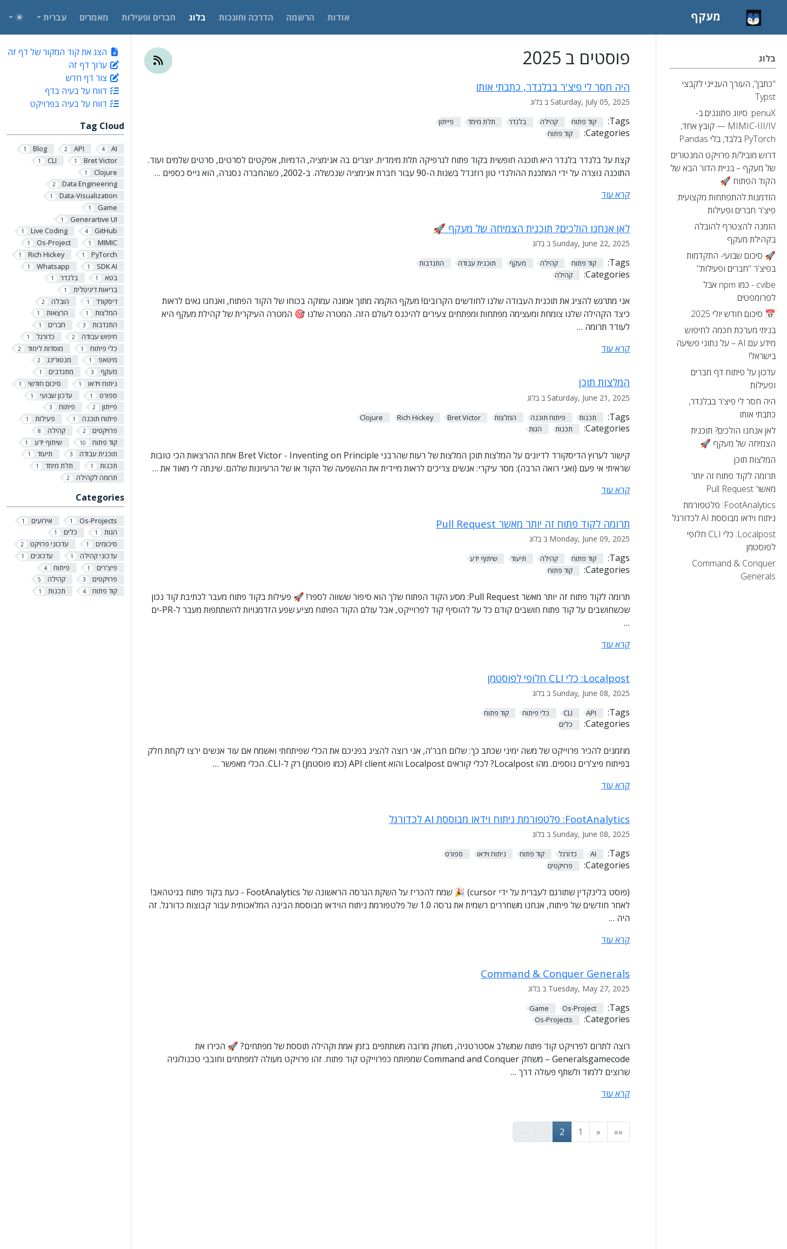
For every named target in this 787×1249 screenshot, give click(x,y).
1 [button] (580, 1132)
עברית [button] (54, 17)
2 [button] (562, 1132)
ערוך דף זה (94, 65)
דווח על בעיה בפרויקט (75, 104)
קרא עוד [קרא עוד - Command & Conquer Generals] (615, 1093)
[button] (618, 1132)
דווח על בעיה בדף (82, 91)
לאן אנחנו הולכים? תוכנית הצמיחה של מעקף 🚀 (531, 228)
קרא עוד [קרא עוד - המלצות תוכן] (615, 490)
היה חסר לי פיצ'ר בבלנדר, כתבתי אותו (553, 86)
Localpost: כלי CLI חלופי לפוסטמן (559, 678)
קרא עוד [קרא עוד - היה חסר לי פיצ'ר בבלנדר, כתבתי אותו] (615, 194)
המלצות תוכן (604, 382)
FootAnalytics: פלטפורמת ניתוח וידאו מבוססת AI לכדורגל (509, 819)
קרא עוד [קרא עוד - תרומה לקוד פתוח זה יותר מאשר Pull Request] (615, 644)
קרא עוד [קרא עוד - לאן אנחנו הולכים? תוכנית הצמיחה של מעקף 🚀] (615, 348)
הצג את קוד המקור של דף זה (64, 52)
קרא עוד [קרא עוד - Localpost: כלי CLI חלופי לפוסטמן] (615, 785)
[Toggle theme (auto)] (16, 17)
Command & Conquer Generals (555, 973)
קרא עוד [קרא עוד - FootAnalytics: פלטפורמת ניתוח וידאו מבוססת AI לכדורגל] (615, 940)
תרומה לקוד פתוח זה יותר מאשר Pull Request (533, 523)
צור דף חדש (92, 78)
